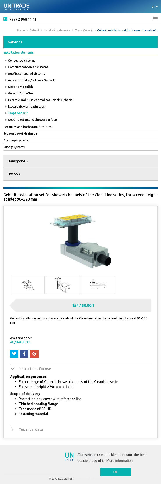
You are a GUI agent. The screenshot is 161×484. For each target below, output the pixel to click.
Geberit (34, 30)
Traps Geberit (84, 30)
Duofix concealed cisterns (25, 73)
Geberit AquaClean (20, 93)
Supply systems (14, 147)
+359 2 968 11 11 (20, 18)
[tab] (80, 42)
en (155, 6)
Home (21, 30)
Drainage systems (15, 140)
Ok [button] (115, 472)
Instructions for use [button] (35, 369)
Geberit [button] (15, 42)
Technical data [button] (31, 429)
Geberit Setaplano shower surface (31, 119)
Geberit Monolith (19, 87)
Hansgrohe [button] (18, 161)
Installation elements (57, 30)
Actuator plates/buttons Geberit (30, 80)
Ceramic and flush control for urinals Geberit (38, 100)
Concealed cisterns (20, 60)
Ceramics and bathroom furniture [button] (27, 127)
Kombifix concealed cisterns (26, 67)
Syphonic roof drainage (20, 133)
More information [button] (119, 461)
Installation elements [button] (18, 52)
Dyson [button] (14, 174)
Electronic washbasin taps (25, 106)
